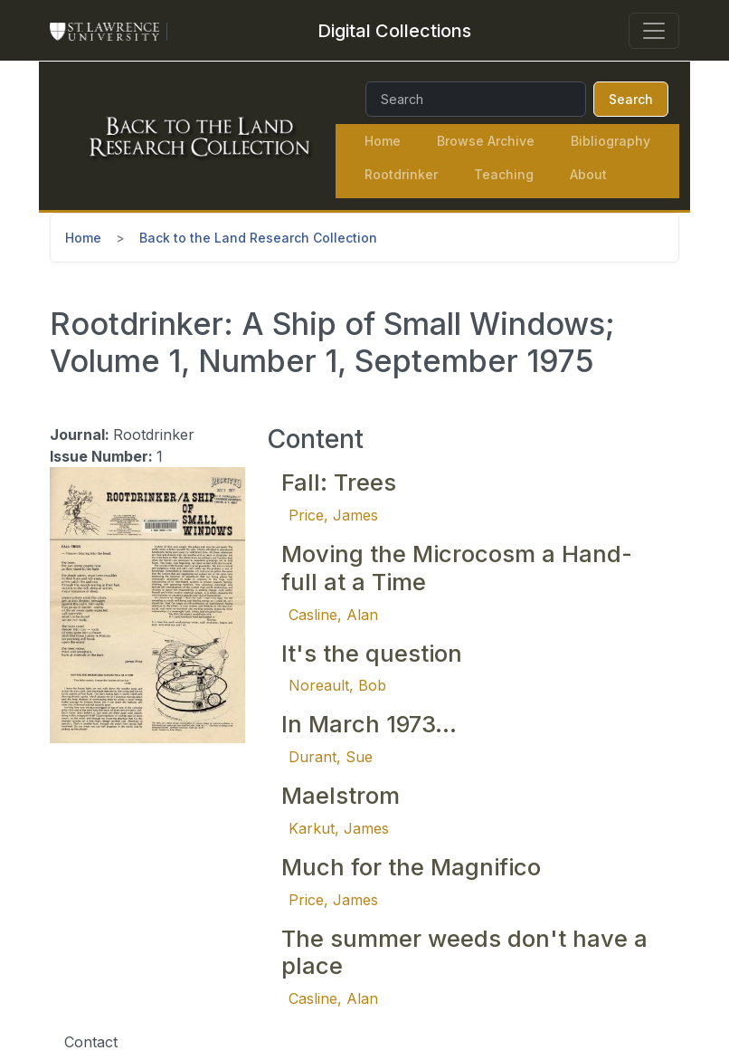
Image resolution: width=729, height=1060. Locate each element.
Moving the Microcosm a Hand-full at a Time (456, 568)
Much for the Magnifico (411, 867)
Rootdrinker (401, 174)
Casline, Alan (333, 615)
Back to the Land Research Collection (258, 237)
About (588, 174)
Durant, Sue (331, 757)
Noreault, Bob (337, 685)
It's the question (371, 653)
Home (382, 140)
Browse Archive (486, 140)
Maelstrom (340, 795)
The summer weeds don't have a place (464, 952)
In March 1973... (369, 724)
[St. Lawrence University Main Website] (112, 31)
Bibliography (610, 140)
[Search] (475, 99)
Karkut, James (339, 828)
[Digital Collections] (394, 31)
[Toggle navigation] (654, 31)
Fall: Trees (338, 482)
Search (631, 99)
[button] (147, 604)
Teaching (504, 174)
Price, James (333, 515)
